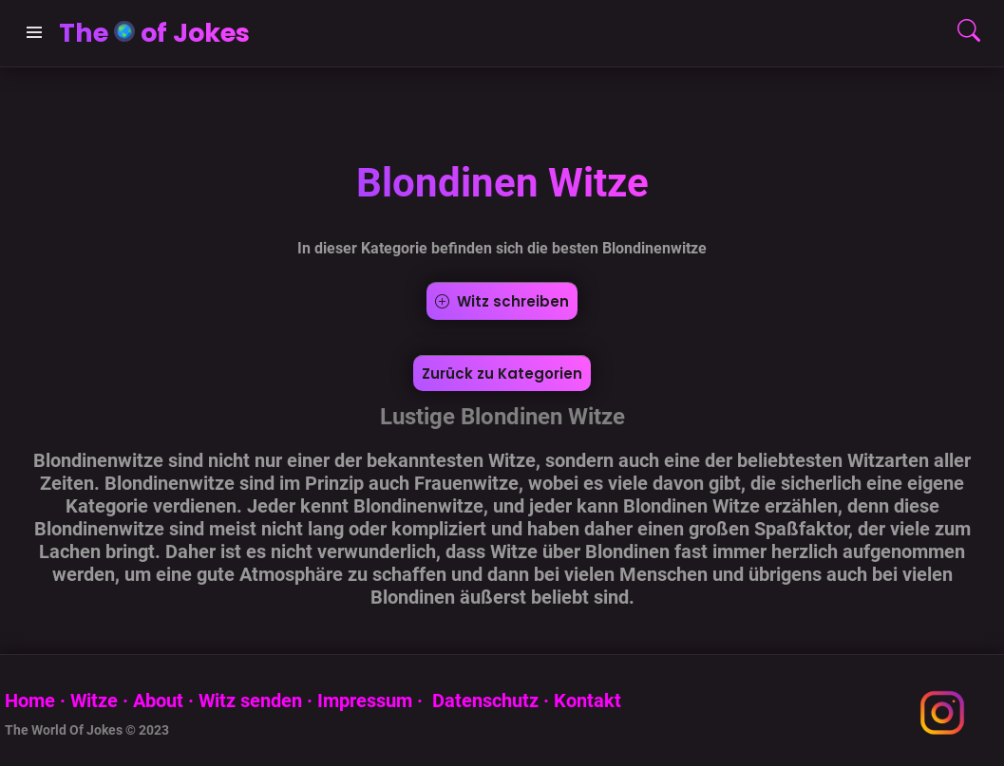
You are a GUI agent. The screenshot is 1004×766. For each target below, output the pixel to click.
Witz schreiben (502, 301)
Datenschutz (483, 700)
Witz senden (250, 700)
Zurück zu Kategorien (502, 373)
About (158, 700)
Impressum (364, 700)
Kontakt (587, 700)
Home (30, 700)
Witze (94, 700)
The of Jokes (154, 32)
